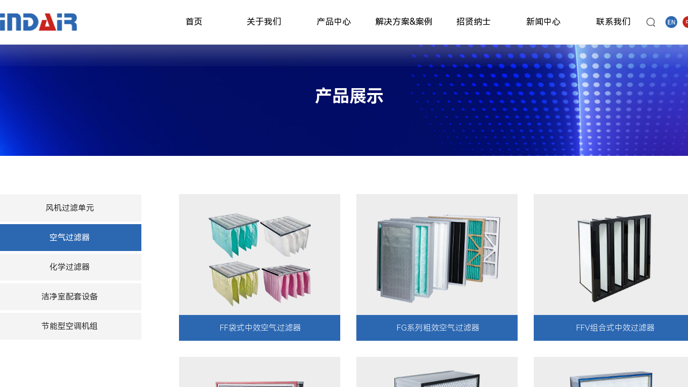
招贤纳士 (473, 22)
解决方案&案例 (404, 22)
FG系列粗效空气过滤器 (438, 328)
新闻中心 (543, 22)
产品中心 (334, 22)
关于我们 (264, 22)
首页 (194, 22)
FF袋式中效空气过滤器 (260, 328)
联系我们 (613, 22)
